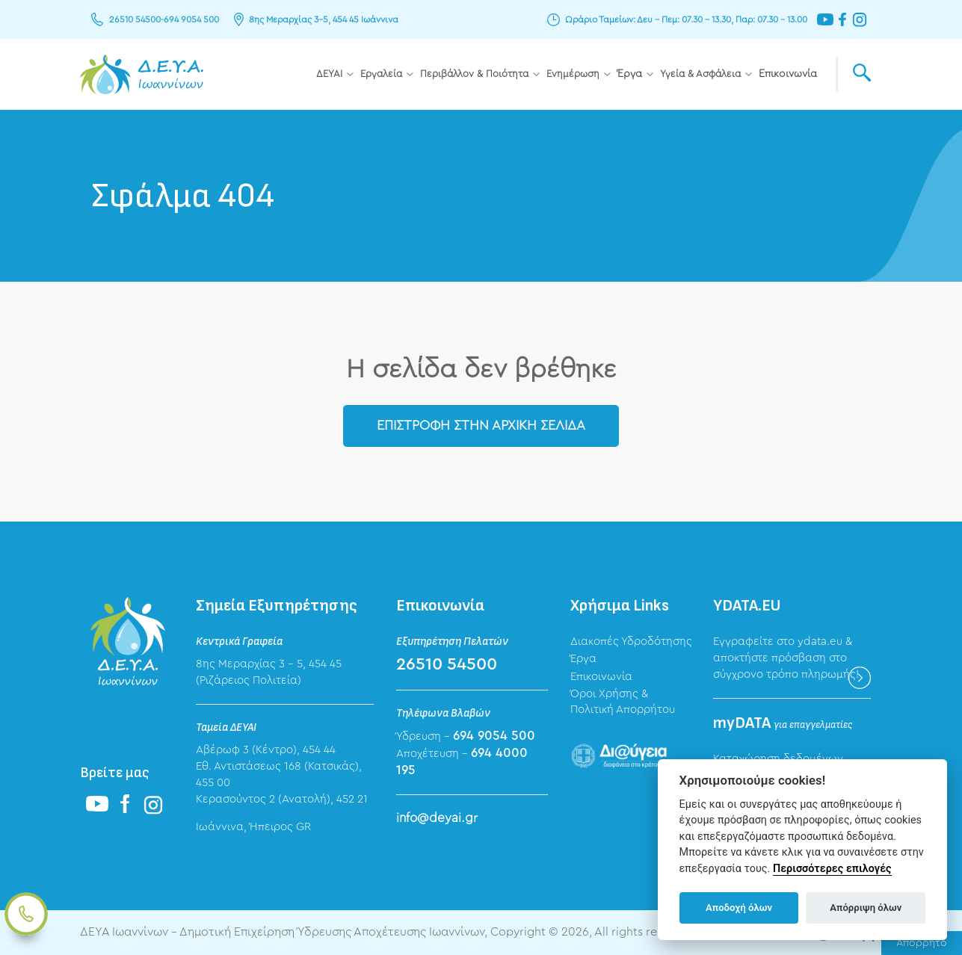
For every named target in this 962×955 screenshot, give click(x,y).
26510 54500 (135, 19)
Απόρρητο (921, 943)
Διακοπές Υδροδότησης (631, 641)
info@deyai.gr (437, 818)
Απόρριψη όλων (865, 907)
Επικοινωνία (788, 74)
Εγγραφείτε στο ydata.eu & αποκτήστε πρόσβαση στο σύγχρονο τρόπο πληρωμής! (786, 658)
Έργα (629, 74)
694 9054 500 (191, 19)
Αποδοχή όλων (739, 907)
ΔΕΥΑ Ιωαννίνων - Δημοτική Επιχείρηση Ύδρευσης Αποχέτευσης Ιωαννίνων (141, 74)
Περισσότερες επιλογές (832, 868)
